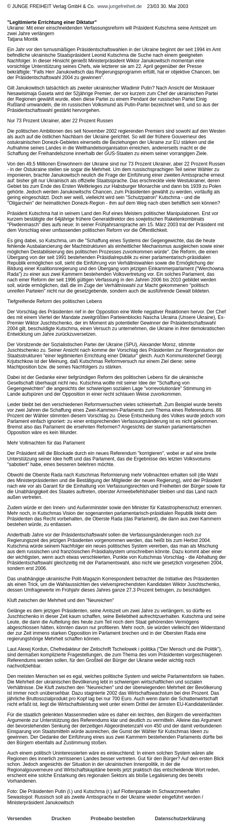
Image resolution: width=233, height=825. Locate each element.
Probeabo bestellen (113, 818)
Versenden (19, 818)
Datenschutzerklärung (180, 818)
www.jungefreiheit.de (120, 6)
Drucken (61, 818)
